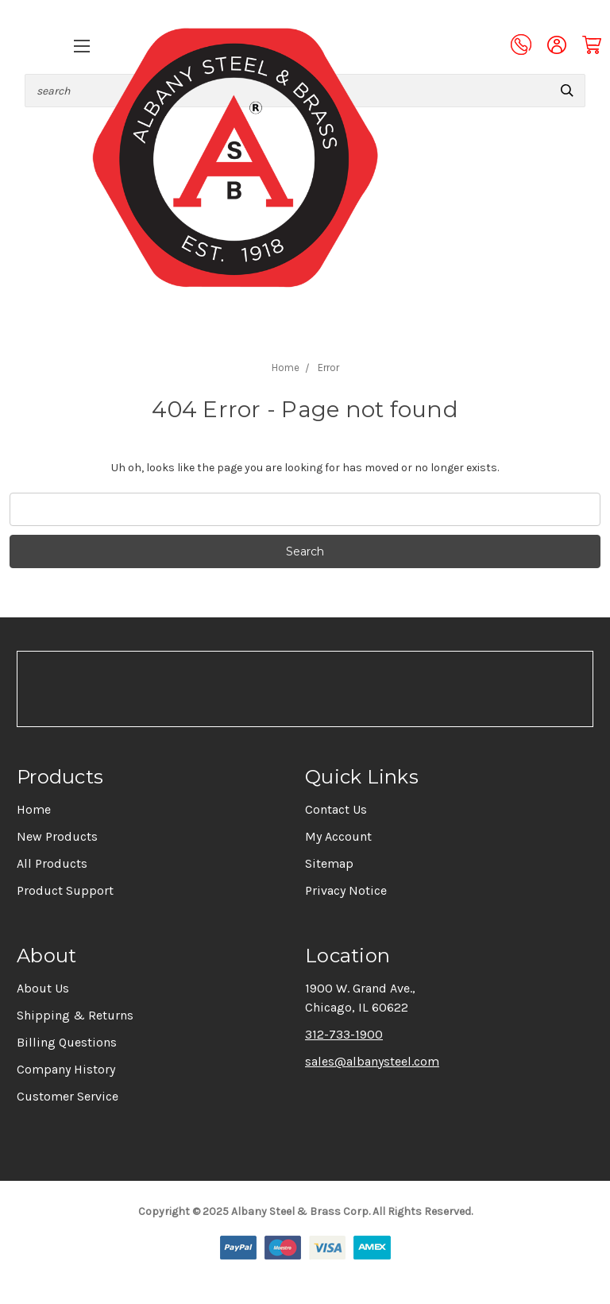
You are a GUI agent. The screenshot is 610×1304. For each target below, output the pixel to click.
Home (34, 809)
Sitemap (329, 863)
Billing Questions (67, 1042)
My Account (338, 836)
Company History (66, 1069)
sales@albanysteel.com (372, 1061)
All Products (52, 863)
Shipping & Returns (75, 1015)
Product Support (65, 890)
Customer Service (67, 1096)
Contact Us (336, 809)
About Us (43, 988)
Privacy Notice (346, 890)
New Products (57, 836)
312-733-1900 (344, 1034)
